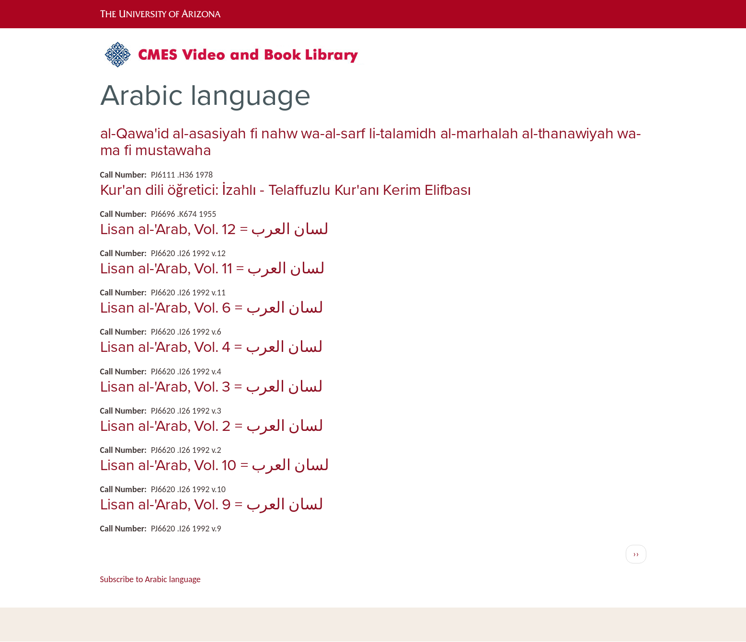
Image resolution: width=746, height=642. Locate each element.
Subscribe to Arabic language (150, 579)
